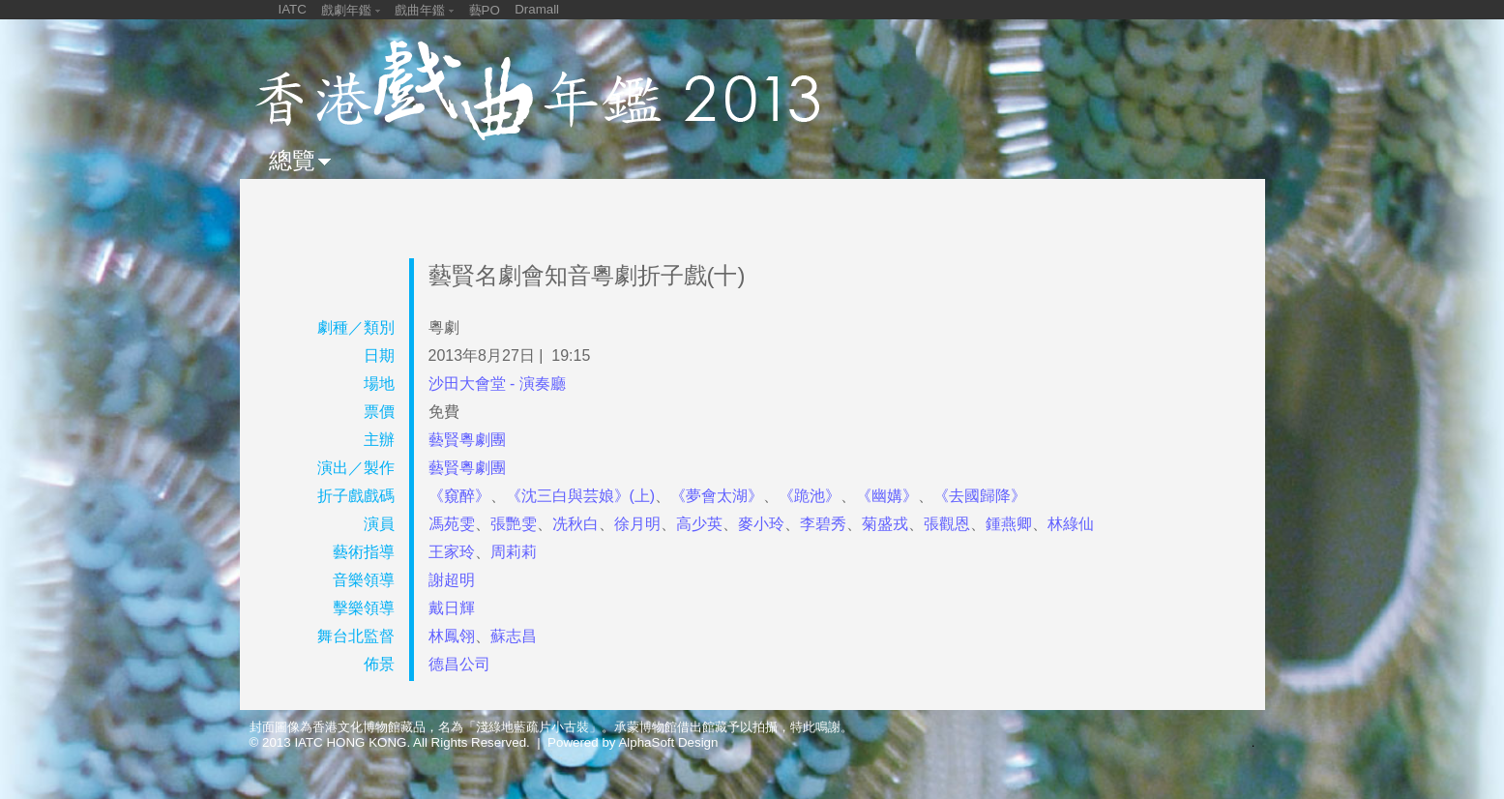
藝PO (484, 10)
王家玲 (451, 552)
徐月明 (637, 524)
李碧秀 (823, 524)
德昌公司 (459, 664)
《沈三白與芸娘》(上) (581, 496)
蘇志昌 (513, 636)
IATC (293, 9)
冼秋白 (575, 524)
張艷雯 (513, 524)
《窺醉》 (459, 496)
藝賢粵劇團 (467, 439)
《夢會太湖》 (716, 496)
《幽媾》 (887, 496)
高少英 (699, 524)
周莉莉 (513, 552)
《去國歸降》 (979, 496)
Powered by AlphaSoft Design (632, 742)
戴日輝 (451, 608)
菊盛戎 (885, 524)
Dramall (537, 9)
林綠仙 (1070, 524)
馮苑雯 (451, 524)
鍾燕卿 (1009, 524)
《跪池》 (809, 496)
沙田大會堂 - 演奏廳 (497, 383)
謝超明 (451, 580)
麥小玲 (761, 524)
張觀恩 (947, 524)
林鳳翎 (451, 636)
